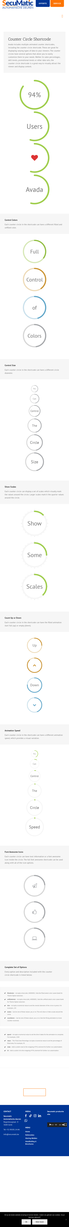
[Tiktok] (30, 1115)
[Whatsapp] (26, 1121)
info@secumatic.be (11, 1134)
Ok (26, 1222)
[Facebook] (26, 1115)
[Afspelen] (50, 1125)
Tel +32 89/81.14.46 (12, 1129)
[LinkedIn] (39, 1115)
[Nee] (66, 1219)
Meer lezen (40, 1222)
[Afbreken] (65, 1125)
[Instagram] (35, 1115)
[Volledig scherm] (68, 1125)
